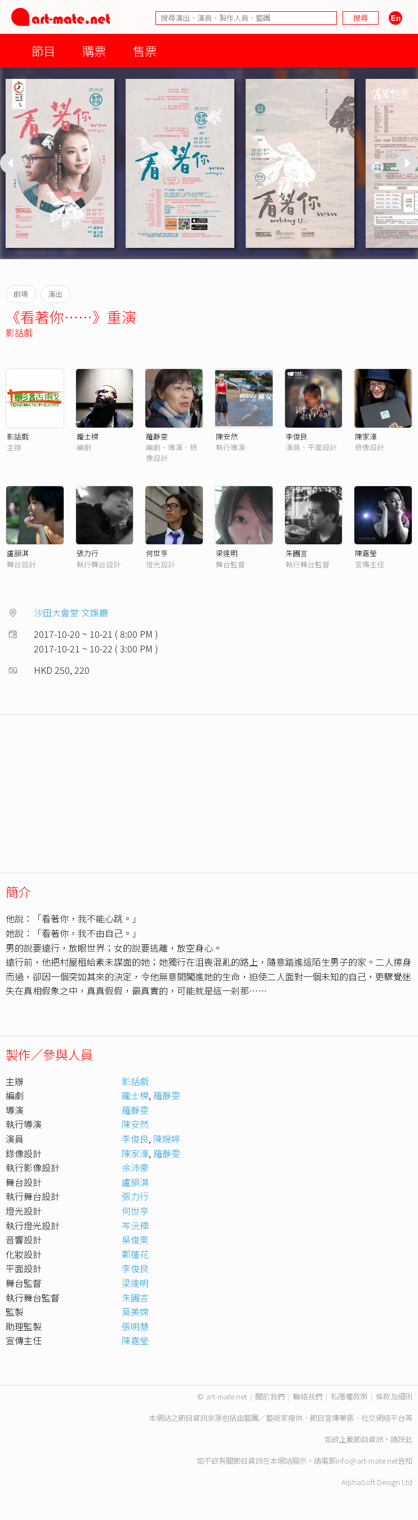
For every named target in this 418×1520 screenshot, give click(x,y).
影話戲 (19, 332)
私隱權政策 (349, 1396)
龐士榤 (88, 436)
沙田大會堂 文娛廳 (71, 612)
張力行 (88, 553)
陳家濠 (366, 436)
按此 (405, 1439)
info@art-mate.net (367, 1460)
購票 (94, 50)
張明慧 (135, 1326)
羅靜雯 (157, 436)
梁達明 (227, 553)
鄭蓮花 (135, 1254)
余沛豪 (135, 1167)
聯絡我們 (307, 1396)
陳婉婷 (166, 1138)
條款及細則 (394, 1396)
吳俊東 (135, 1239)
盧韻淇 (18, 553)
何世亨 (157, 553)
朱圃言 (297, 553)
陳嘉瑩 (366, 553)
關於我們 (269, 1396)
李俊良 (297, 436)
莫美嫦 (135, 1311)
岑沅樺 (135, 1225)
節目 (43, 50)
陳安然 (227, 436)
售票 (145, 50)
